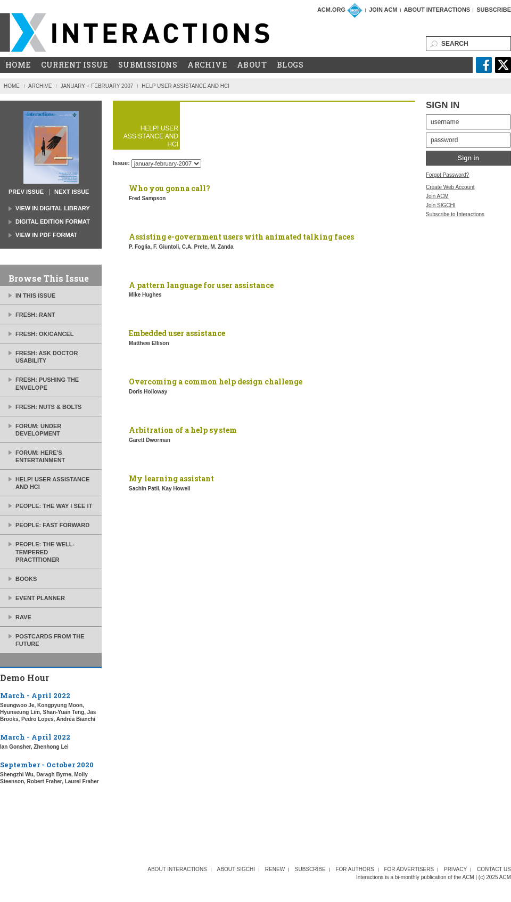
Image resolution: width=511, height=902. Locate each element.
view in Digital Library (52, 208)
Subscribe (493, 9)
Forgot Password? (447, 175)
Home (18, 65)
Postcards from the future (50, 640)
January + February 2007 (96, 86)
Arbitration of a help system (183, 430)
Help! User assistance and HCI (52, 483)
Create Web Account (450, 187)
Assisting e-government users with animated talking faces (241, 237)
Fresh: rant (35, 314)
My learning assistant (171, 478)
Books (26, 579)
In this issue (35, 295)
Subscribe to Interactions (455, 214)
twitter (503, 65)
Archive (207, 65)
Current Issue (74, 65)
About (252, 65)
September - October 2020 (47, 764)
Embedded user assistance (177, 333)
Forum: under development (38, 430)
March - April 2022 (35, 695)
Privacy (455, 869)
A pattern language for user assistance (201, 285)
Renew (275, 869)
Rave (23, 617)
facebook (484, 65)
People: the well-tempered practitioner (45, 552)
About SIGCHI (236, 869)
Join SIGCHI (441, 205)
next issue (71, 191)
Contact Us (494, 869)
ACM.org (331, 9)
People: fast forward (52, 525)
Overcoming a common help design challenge (215, 381)
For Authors (354, 869)
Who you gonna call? (169, 188)
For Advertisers (409, 869)
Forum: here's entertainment (40, 456)
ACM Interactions (135, 32)
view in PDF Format (46, 235)
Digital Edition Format (52, 221)
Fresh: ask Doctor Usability (46, 357)
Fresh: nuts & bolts (48, 407)
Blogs (290, 65)
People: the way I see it (53, 506)
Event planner (40, 598)
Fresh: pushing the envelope (47, 383)
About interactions (177, 869)
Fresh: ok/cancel (44, 334)
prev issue (26, 191)
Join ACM (383, 9)
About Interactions (437, 9)
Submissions (147, 65)
